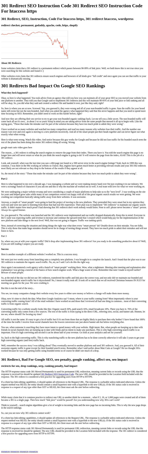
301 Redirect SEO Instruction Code (57, 374)
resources (5, 451)
